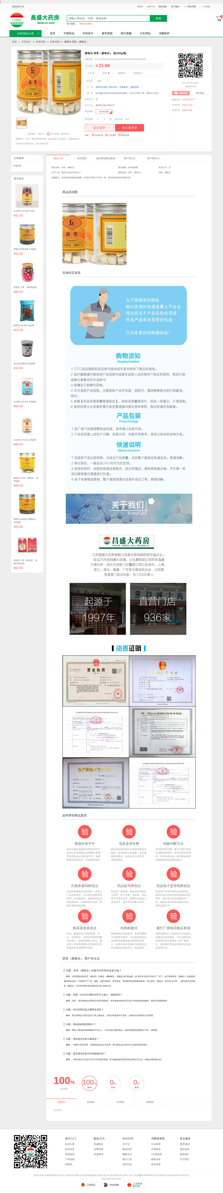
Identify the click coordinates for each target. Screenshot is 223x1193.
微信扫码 (127, 1149)
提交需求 (99, 127)
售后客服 (200, 93)
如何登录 (70, 1149)
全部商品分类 (25, 33)
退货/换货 (185, 1144)
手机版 (207, 6)
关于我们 (184, 1159)
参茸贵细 (107, 33)
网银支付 (127, 1154)
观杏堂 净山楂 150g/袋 (24, 325)
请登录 (140, 6)
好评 (91, 1102)
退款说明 (184, 1149)
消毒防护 (164, 33)
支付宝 (126, 1144)
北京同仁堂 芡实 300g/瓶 (25, 402)
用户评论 (153, 158)
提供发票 (156, 1164)
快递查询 (98, 1154)
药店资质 (82, 158)
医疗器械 (126, 33)
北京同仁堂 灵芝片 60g (24, 211)
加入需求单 (129, 127)
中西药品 (69, 33)
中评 (120, 1102)
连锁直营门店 (18, 6)
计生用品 (145, 33)
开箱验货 (156, 1149)
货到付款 (127, 1164)
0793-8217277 (188, 99)
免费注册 (151, 6)
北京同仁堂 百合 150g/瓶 (25, 440)
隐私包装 (156, 1159)
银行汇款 (127, 1159)
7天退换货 (156, 1154)
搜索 (159, 18)
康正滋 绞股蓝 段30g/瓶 (24, 363)
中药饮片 (88, 33)
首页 (52, 33)
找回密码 (70, 1154)
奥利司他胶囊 (85, 24)
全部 (61, 1102)
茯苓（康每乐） (135, 172)
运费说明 (98, 1149)
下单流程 (70, 1159)
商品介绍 (58, 158)
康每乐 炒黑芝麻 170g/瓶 (25, 249)
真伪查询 (65, 134)
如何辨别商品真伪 (105, 158)
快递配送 (98, 1144)
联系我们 (184, 1154)
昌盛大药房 (103, 93)
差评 (150, 1102)
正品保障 (156, 1144)
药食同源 (40, 41)
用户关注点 (129, 158)
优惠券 (68, 1164)
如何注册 (70, 1144)
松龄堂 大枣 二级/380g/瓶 (25, 287)
